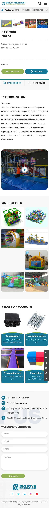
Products (26, 10)
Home (16, 10)
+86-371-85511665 (19, 403)
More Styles (36, 82)
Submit (13, 476)
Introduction (12, 82)
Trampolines (37, 10)
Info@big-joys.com (20, 397)
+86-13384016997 (33, 408)
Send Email (12, 71)
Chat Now (36, 71)
